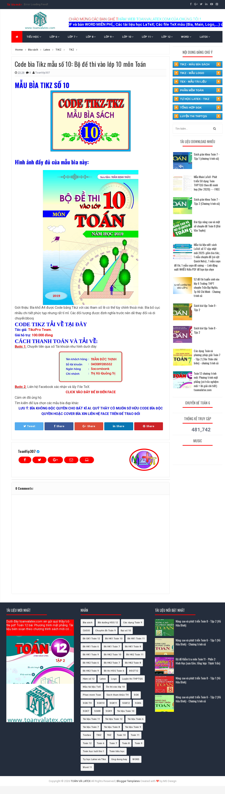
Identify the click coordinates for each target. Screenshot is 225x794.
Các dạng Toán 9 (132, 622)
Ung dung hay (119, 759)
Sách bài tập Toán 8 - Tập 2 (205, 330)
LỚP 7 (72, 36)
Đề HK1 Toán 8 (133, 646)
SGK (136, 694)
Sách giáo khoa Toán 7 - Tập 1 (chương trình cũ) (207, 156)
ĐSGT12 (133, 670)
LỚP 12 (167, 36)
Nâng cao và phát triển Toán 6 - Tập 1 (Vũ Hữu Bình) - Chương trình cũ (198, 642)
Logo (114, 678)
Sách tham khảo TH (117, 694)
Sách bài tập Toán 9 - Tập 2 (205, 307)
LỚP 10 (127, 36)
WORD (186, 36)
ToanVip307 (27, 451)
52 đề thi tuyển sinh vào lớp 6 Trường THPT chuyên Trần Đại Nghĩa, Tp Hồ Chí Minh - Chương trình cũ (207, 287)
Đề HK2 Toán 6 (91, 662)
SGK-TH (87, 703)
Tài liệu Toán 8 (112, 727)
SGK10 (100, 703)
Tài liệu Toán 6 (135, 719)
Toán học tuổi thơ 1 (93, 751)
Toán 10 (121, 735)
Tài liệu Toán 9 (133, 727)
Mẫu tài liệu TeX (92, 686)
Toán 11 (135, 735)
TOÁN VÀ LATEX (81, 781)
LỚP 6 (54, 36)
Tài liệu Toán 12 (113, 719)
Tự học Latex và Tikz (94, 759)
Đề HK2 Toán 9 (91, 670)
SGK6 (138, 703)
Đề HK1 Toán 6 (91, 646)
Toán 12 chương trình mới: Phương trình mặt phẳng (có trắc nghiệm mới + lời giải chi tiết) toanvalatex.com (206, 381)
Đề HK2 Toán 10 (112, 654)
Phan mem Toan (92, 694)
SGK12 (126, 703)
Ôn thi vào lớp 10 (115, 686)
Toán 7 (113, 743)
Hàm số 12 (88, 678)
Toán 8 (125, 743)
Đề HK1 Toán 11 (136, 638)
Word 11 (87, 767)
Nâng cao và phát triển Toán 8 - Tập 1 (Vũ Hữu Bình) (198, 680)
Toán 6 (100, 743)
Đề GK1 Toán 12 (91, 638)
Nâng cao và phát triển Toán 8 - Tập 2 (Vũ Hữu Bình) (198, 623)
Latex (103, 678)
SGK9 (109, 711)
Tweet (29, 426)
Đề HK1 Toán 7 (112, 646)
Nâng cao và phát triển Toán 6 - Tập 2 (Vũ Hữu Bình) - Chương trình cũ (198, 699)
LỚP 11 (147, 36)
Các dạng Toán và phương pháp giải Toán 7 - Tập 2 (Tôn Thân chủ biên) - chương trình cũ (207, 357)
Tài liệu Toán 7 (91, 727)
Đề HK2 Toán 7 (112, 662)
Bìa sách (87, 622)
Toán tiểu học (117, 751)
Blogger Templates (128, 781)
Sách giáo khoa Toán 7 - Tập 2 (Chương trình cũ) (207, 201)
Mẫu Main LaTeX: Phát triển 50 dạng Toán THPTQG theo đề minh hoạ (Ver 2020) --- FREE (207, 182)
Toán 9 (138, 743)
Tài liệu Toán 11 (91, 719)
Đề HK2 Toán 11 (134, 654)
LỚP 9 (109, 36)
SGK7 (86, 711)
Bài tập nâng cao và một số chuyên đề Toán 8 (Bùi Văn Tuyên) (207, 226)
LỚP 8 (91, 36)
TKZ (109, 735)
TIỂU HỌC (34, 36)
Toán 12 (87, 743)
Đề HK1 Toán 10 (113, 638)
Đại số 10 (126, 630)
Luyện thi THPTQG (132, 678)
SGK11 (113, 703)
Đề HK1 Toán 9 (91, 654)
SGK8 (97, 711)
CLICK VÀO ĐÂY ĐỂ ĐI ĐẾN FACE (91, 392)
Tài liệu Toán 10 (125, 711)
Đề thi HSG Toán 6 (114, 670)
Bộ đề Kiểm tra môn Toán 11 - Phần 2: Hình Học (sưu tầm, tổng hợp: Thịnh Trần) (198, 661)
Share (59, 426)
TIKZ (99, 735)
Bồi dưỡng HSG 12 (108, 622)
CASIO (86, 630)
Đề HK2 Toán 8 (133, 662)
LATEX (205, 36)
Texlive (87, 735)
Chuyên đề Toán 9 (105, 630)
